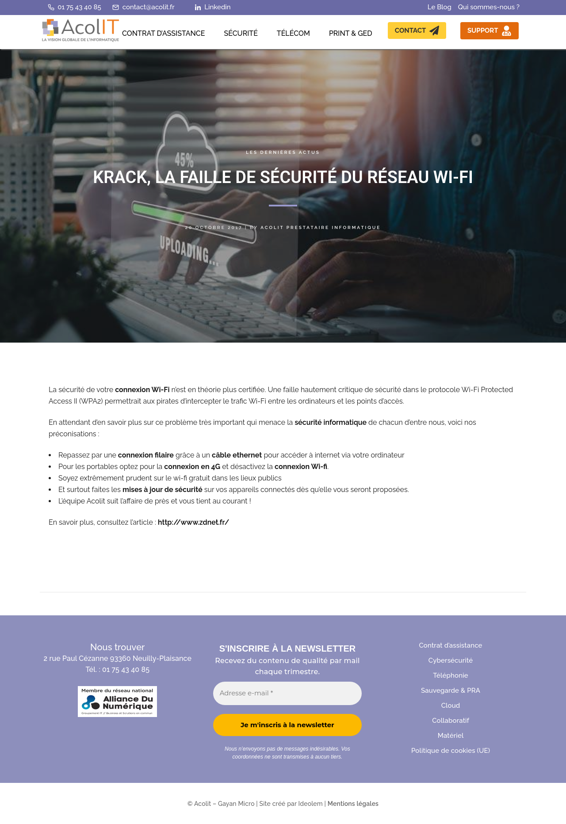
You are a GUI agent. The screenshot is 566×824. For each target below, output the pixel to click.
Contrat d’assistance (450, 645)
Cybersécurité (450, 660)
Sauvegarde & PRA (450, 690)
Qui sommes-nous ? (489, 7)
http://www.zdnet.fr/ (193, 522)
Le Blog (439, 7)
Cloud (450, 706)
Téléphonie (450, 675)
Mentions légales (353, 803)
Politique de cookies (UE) (450, 751)
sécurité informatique (330, 422)
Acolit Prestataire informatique (320, 227)
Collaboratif (450, 721)
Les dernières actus (283, 152)
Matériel (451, 736)
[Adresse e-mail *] (287, 693)
